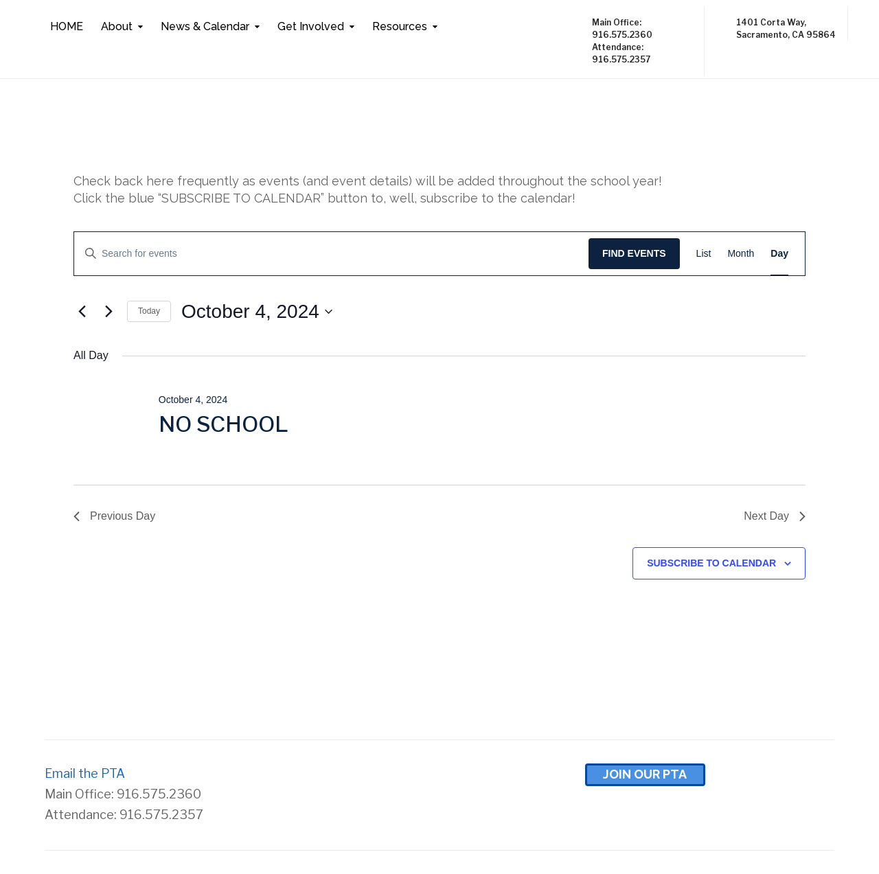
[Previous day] (81, 311)
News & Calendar (205, 26)
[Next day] (108, 311)
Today (149, 311)
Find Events (634, 253)
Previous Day (114, 516)
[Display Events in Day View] (779, 253)
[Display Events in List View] (703, 253)
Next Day (775, 516)
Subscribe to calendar (711, 562)
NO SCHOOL (223, 424)
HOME (66, 26)
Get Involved (310, 26)
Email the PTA (85, 773)
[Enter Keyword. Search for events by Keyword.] (331, 253)
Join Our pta (645, 774)
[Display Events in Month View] (740, 253)
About (117, 26)
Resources (399, 26)
